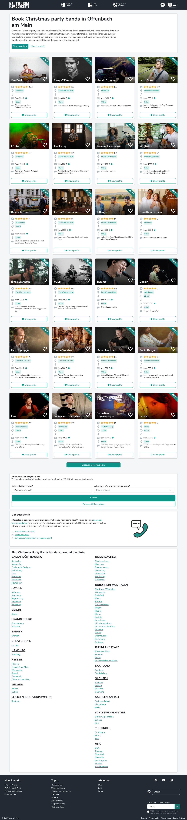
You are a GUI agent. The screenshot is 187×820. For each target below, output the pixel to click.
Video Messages (58, 788)
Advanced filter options (93, 504)
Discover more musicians (93, 464)
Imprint (144, 818)
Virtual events (57, 800)
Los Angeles (101, 760)
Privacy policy (154, 818)
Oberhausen (100, 635)
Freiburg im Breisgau (21, 567)
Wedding (55, 794)
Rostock (15, 701)
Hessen (15, 663)
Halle (97, 707)
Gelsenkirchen (102, 604)
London (15, 645)
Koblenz (99, 654)
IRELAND (17, 684)
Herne (98, 614)
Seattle (98, 763)
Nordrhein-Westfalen (105, 589)
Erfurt (97, 735)
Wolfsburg (100, 576)
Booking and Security (13, 791)
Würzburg (16, 604)
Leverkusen (100, 620)
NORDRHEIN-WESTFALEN (111, 585)
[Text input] (161, 806)
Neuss (98, 632)
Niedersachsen (102, 561)
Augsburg (16, 595)
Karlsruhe (16, 561)
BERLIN (16, 610)
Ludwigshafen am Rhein (106, 660)
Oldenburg (100, 570)
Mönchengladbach (103, 623)
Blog (100, 785)
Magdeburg (100, 704)
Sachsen (99, 682)
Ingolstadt (16, 601)
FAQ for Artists (11, 785)
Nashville (99, 757)
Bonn (97, 598)
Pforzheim (16, 579)
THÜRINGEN (103, 728)
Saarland (99, 670)
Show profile (30, 115)
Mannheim (16, 564)
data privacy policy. (170, 813)
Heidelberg (17, 570)
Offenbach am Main (20, 679)
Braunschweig (101, 567)
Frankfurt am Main (20, 667)
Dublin (15, 691)
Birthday (54, 797)
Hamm (98, 610)
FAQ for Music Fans (13, 788)
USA (98, 744)
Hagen (98, 607)
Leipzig (98, 685)
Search (93, 497)
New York (99, 754)
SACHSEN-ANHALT (107, 697)
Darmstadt (17, 676)
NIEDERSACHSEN (106, 557)
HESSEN (17, 659)
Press (100, 791)
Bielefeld (99, 595)
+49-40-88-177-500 (25, 531)
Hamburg (16, 654)
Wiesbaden (17, 670)
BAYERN (17, 588)
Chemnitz (99, 691)
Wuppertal (100, 592)
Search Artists (20, 46)
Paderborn (100, 639)
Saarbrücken (101, 673)
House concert (57, 785)
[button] (172, 5)
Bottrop (98, 601)
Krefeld (98, 617)
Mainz (98, 657)
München (16, 592)
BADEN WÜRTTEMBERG (27, 557)
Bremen (15, 635)
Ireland (15, 688)
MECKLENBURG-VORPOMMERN (32, 697)
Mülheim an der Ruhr (105, 626)
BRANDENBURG (22, 619)
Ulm (14, 573)
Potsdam (16, 626)
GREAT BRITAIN (21, 641)
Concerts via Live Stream (61, 791)
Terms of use (166, 818)
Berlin (14, 614)
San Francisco (101, 766)
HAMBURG (18, 650)
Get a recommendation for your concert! (33, 538)
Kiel (97, 723)
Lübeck (98, 720)
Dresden (99, 688)
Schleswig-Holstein (104, 716)
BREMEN (17, 631)
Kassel (15, 673)
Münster (99, 629)
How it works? (37, 46)
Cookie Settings (179, 818)
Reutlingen (17, 582)
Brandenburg (18, 623)
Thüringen (100, 732)
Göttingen (100, 579)
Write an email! (22, 534)
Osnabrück (100, 573)
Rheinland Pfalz (102, 651)
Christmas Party (57, 807)
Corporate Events (58, 803)
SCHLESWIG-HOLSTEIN (110, 712)
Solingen (99, 642)
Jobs (100, 788)
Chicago (98, 751)
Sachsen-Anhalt (102, 701)
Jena (97, 738)
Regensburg (17, 598)
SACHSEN (101, 678)
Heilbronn (16, 576)
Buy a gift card (10, 794)
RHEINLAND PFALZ (107, 647)
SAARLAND (102, 666)
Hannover (99, 564)
